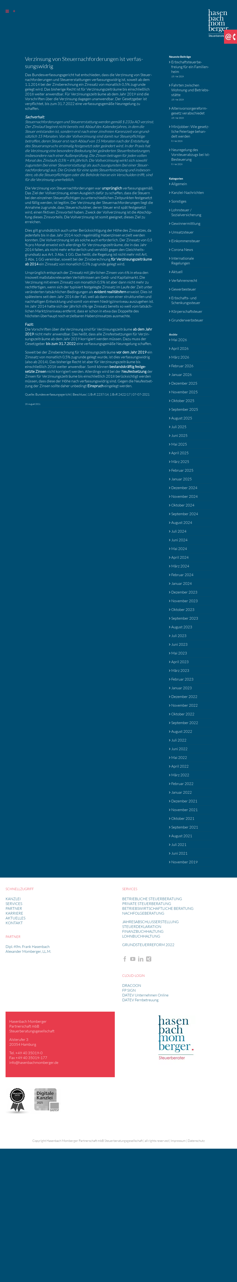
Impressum (178, 1141)
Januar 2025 (181, 479)
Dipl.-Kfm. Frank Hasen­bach (28, 946)
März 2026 (180, 357)
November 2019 (184, 862)
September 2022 (184, 722)
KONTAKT (14, 923)
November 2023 (184, 601)
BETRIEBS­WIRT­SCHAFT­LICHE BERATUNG (157, 908)
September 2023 (184, 618)
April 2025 (180, 453)
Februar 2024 (182, 574)
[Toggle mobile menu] (7, 11)
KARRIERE (14, 913)
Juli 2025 (178, 426)
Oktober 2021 (182, 818)
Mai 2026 (179, 339)
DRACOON (131, 985)
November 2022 (184, 705)
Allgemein (179, 183)
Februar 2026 (182, 366)
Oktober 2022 (182, 714)
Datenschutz (196, 1141)
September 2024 (184, 513)
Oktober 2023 (182, 609)
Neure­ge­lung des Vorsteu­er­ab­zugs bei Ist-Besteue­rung (190, 154)
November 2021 (184, 809)
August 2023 (181, 627)
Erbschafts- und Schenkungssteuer (185, 300)
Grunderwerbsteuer (187, 320)
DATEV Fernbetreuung (140, 1000)
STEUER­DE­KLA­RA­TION (141, 926)
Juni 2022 (179, 748)
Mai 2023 (179, 653)
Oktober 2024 (182, 505)
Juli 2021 (178, 844)
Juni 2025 (179, 435)
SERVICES (14, 903)
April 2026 (180, 348)
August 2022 (181, 731)
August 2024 (181, 522)
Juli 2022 (178, 740)
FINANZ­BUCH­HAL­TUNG (142, 931)
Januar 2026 (181, 374)
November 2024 (184, 496)
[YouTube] (132, 959)
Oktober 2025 (182, 400)
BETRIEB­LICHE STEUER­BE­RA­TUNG (152, 898)
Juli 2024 (178, 531)
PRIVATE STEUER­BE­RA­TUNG (146, 903)
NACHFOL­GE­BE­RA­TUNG (143, 913)
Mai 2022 (179, 757)
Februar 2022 (182, 783)
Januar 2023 (181, 688)
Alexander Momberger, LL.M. (28, 951)
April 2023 (180, 661)
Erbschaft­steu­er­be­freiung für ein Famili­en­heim (190, 67)
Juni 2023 (179, 644)
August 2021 (181, 835)
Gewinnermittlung (185, 223)
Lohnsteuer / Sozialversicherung (186, 212)
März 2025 (180, 461)
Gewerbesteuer (183, 289)
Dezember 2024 (184, 487)
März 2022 (180, 775)
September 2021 (184, 827)
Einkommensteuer (185, 241)
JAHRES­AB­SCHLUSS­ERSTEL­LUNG (150, 921)
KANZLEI (13, 898)
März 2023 (180, 670)
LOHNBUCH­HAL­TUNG (141, 936)
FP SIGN (129, 990)
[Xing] (148, 959)
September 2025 (184, 409)
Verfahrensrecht (184, 280)
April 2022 (180, 766)
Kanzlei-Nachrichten (187, 192)
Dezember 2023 (184, 592)
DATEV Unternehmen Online (145, 995)
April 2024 (180, 557)
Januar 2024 (181, 583)
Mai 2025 (179, 444)
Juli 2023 (178, 635)
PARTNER (14, 908)
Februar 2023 (182, 679)
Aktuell (177, 271)
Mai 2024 (179, 548)
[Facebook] (124, 959)
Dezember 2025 (184, 383)
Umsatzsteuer (182, 232)
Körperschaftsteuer (186, 311)
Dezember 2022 (184, 696)
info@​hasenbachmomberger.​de (33, 1062)
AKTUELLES (15, 918)
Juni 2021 (179, 853)
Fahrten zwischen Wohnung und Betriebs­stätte (190, 90)
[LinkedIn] (140, 959)
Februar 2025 (182, 470)
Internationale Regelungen (182, 260)
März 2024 (180, 566)
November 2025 (184, 392)
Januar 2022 (181, 792)
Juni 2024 (179, 540)
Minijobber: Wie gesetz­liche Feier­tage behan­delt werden (190, 131)
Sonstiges (178, 201)
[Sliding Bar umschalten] (14, 11)
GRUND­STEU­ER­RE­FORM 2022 (148, 944)
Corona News (182, 249)
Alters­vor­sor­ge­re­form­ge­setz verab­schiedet (189, 110)
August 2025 (181, 418)
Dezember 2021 (184, 801)
